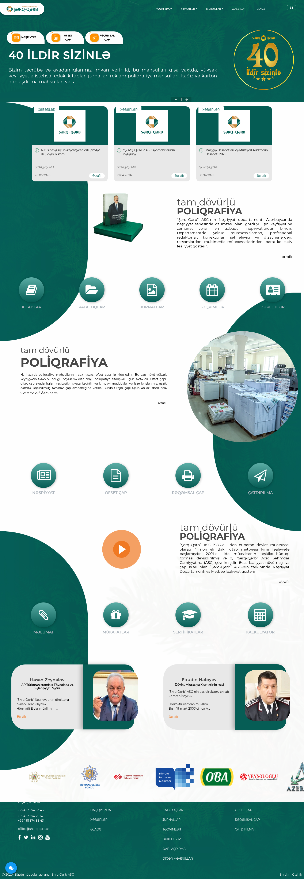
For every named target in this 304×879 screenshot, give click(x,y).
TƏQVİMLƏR (172, 829)
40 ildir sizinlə (61, 55)
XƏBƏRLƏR (238, 8)
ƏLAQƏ (261, 8)
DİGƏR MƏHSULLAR (178, 858)
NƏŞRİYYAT (243, 800)
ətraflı (287, 257)
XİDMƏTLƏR (188, 8)
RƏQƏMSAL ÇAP (247, 820)
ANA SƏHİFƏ (99, 800)
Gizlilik (297, 874)
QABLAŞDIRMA (174, 849)
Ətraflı (97, 176)
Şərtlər (285, 874)
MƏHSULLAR (213, 8)
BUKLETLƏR (172, 839)
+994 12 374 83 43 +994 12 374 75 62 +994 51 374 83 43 (31, 815)
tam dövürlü (206, 202)
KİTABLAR (170, 800)
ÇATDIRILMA (244, 829)
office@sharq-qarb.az (33, 829)
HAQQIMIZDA (162, 8)
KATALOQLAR (173, 810)
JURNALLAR (171, 820)
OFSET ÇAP (243, 810)
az (291, 7)
